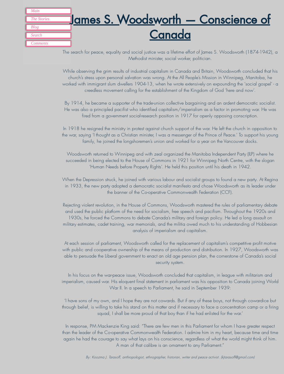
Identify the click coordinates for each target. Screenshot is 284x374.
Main (35, 11)
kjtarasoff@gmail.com (238, 357)
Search (36, 35)
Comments (39, 43)
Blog (35, 27)
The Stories (40, 19)
